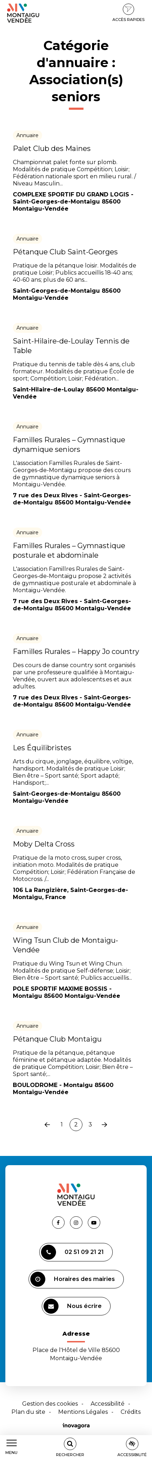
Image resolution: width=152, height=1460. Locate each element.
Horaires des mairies (72, 1279)
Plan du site (28, 1411)
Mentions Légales (83, 1411)
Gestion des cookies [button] (50, 1403)
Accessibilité (108, 1403)
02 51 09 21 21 (72, 1252)
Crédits (131, 1411)
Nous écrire (73, 1306)
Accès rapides (128, 13)
